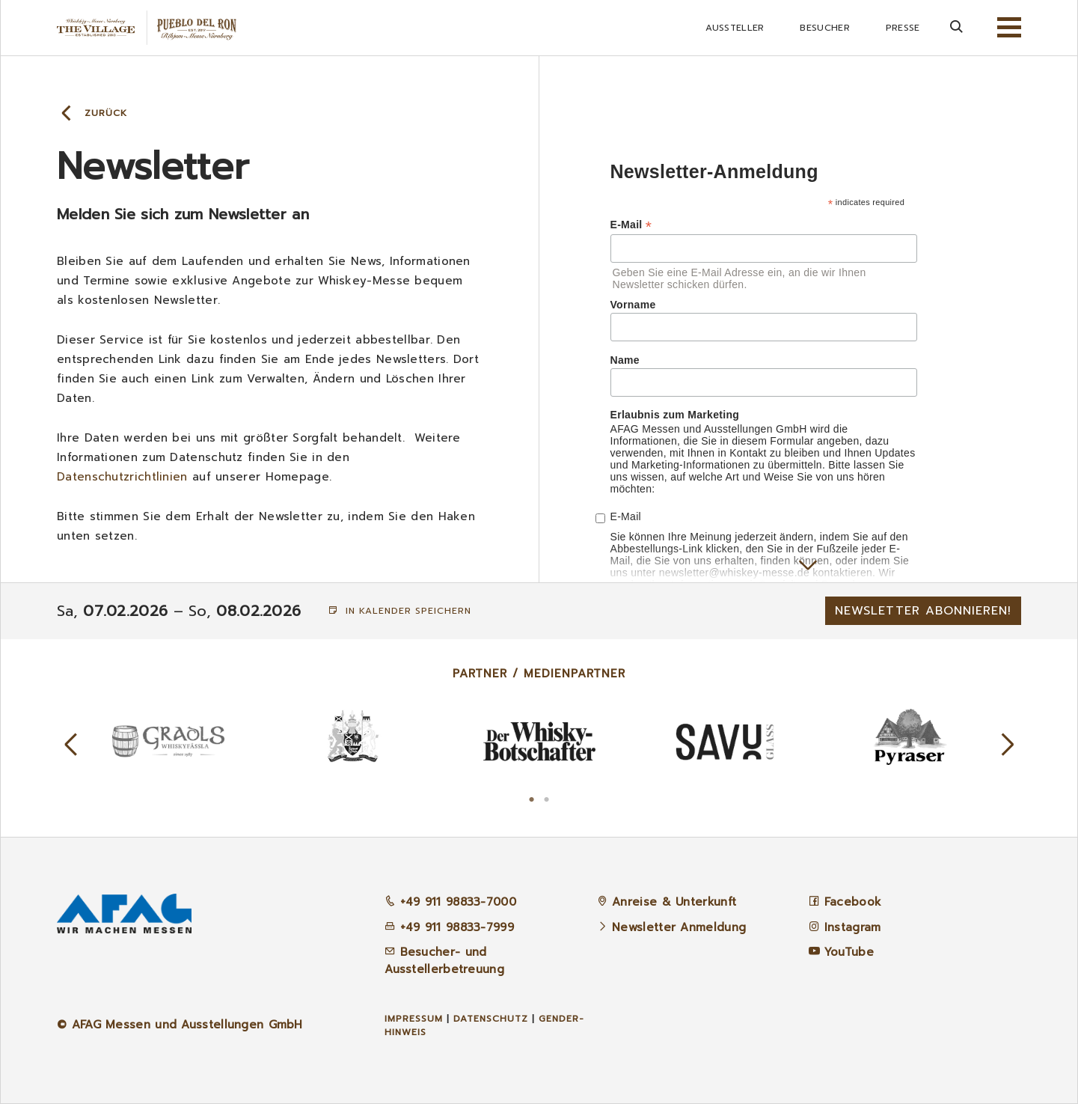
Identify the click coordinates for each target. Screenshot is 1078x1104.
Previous (71, 745)
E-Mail (631, 225)
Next (1007, 745)
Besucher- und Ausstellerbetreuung (444, 961)
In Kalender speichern (399, 610)
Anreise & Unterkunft (674, 902)
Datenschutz (490, 1018)
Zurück (106, 113)
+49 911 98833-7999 (449, 927)
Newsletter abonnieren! (923, 611)
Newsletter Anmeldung (679, 927)
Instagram (852, 927)
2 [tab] (546, 797)
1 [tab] (531, 797)
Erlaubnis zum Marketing (675, 415)
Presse (903, 27)
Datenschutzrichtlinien (122, 477)
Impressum (414, 1018)
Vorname (633, 305)
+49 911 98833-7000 (450, 902)
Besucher (824, 27)
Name (625, 360)
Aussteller (734, 27)
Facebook (852, 902)
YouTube (849, 952)
